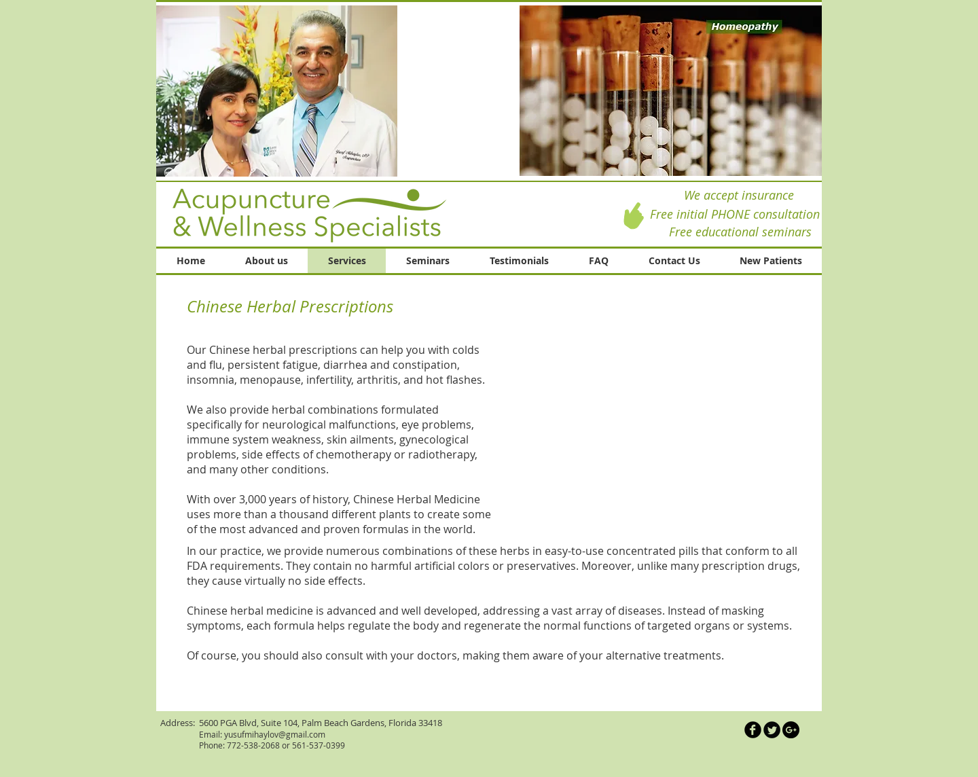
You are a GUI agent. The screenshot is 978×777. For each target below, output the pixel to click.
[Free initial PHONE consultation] (734, 214)
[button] (671, 90)
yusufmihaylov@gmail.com (274, 734)
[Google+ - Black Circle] (790, 729)
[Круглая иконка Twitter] (771, 729)
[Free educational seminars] (740, 231)
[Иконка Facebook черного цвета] (752, 729)
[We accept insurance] (738, 195)
